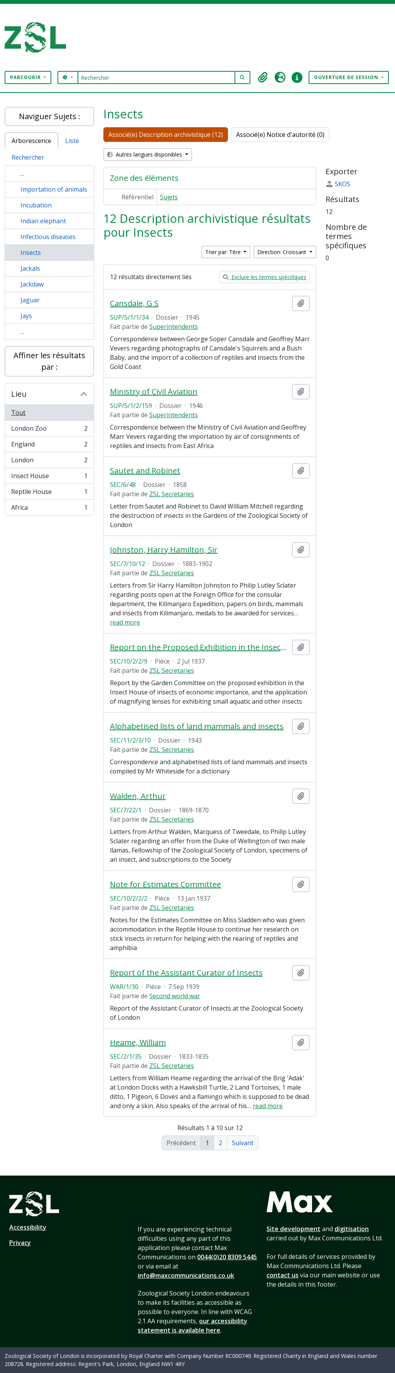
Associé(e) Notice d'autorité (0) (280, 134)
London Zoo (49, 430)
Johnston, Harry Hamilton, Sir (164, 549)
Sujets (169, 197)
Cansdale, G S (134, 303)
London (49, 461)
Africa (49, 509)
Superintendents (173, 326)
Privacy (20, 1242)
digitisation (351, 1229)
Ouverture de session (347, 77)
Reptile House (49, 493)
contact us (283, 1275)
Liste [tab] (72, 140)
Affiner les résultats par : (49, 361)
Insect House (49, 477)
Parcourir (26, 77)
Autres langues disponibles (145, 154)
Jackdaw (32, 284)
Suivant (242, 1143)
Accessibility (27, 1227)
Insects (30, 252)
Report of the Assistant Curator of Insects (186, 972)
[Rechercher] (156, 77)
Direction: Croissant (282, 252)
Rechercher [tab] (28, 157)
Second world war (174, 996)
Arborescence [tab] (31, 140)
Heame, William (138, 1042)
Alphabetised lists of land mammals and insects (197, 726)
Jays (26, 316)
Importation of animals (53, 189)
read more (125, 622)
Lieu (19, 394)
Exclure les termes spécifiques (264, 277)
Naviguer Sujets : (49, 116)
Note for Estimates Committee (165, 884)
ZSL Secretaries (171, 494)
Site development (294, 1229)
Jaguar (30, 300)
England (49, 446)
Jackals (30, 268)
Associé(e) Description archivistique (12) (165, 134)
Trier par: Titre (223, 252)
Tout (18, 412)
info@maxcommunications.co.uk (186, 1275)
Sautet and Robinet (145, 470)
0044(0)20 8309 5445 (227, 1257)
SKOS (338, 184)
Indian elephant (43, 221)
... (22, 173)
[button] (263, 77)
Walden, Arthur (138, 796)
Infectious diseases (48, 236)
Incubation (36, 205)
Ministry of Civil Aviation (154, 391)
